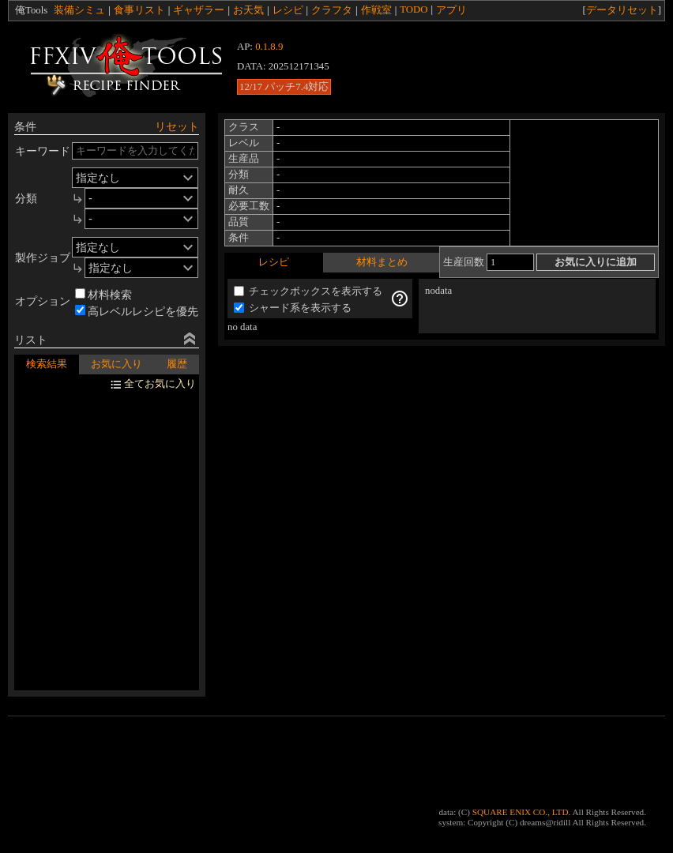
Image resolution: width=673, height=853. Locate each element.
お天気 (248, 10)
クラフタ (331, 10)
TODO (413, 9)
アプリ (451, 10)
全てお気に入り (160, 383)
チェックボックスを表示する (308, 291)
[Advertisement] (493, 65)
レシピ (288, 10)
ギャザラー (198, 10)
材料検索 (103, 294)
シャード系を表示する (293, 308)
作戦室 (376, 10)
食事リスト (139, 10)
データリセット (622, 10)
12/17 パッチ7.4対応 (284, 86)
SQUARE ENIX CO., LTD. (521, 812)
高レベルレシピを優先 (136, 311)
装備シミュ (79, 10)
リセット (177, 126)
